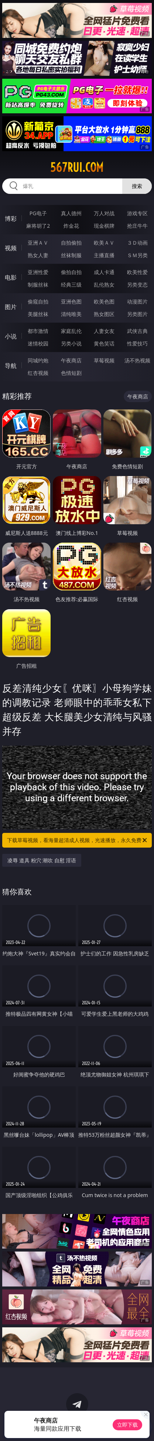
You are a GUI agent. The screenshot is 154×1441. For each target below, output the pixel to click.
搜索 (137, 185)
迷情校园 (38, 343)
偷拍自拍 (71, 272)
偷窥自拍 (38, 301)
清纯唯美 (71, 313)
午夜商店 (71, 360)
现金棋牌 (104, 225)
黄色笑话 (104, 343)
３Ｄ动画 (137, 242)
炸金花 (71, 225)
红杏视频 (38, 372)
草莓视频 (104, 360)
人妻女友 (104, 330)
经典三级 (71, 284)
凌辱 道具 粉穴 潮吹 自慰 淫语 (41, 860)
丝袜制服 (71, 255)
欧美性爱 (137, 272)
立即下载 (127, 1424)
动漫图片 (137, 301)
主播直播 (104, 255)
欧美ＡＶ (104, 242)
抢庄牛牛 (137, 225)
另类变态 (137, 284)
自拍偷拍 (71, 242)
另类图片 (137, 313)
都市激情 (38, 330)
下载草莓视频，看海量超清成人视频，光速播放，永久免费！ (77, 840)
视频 (11, 248)
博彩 (11, 218)
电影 (11, 277)
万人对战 (104, 213)
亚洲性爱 (38, 272)
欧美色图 (104, 301)
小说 (11, 336)
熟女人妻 (38, 255)
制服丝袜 (38, 284)
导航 (11, 366)
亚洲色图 (71, 301)
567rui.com (76, 167)
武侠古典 (137, 330)
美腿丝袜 (38, 313)
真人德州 (71, 213)
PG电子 (38, 213)
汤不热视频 (137, 360)
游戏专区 (137, 213)
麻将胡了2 (38, 225)
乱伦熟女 (104, 284)
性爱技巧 (137, 343)
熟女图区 (104, 313)
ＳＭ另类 (137, 255)
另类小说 (71, 343)
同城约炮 (38, 360)
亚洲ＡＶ (38, 242)
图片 (11, 307)
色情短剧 (71, 372)
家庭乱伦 (71, 330)
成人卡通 (104, 272)
